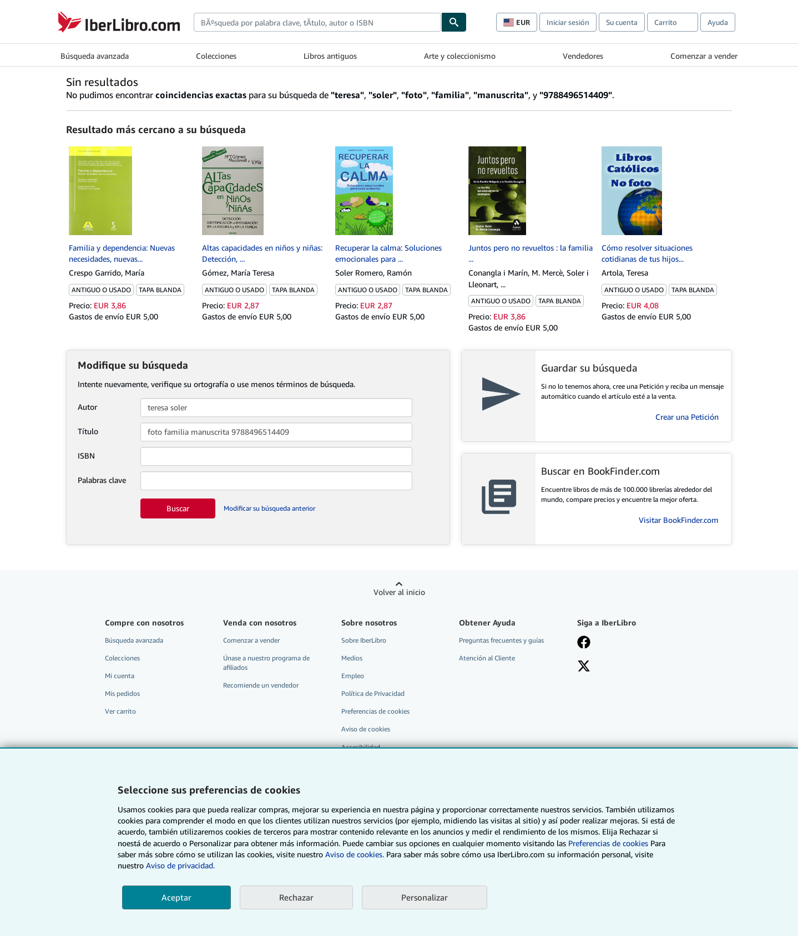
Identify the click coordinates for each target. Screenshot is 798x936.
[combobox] (317, 22)
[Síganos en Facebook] (583, 643)
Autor (87, 406)
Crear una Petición (687, 416)
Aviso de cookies (365, 729)
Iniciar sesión (568, 22)
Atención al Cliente (487, 658)
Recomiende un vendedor (261, 685)
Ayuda (718, 22)
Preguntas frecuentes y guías (501, 640)
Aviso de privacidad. (180, 865)
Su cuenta (622, 22)
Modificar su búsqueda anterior (269, 508)
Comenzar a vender (704, 55)
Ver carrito (120, 711)
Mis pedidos (122, 693)
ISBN (86, 455)
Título (88, 431)
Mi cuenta (119, 676)
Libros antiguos (330, 55)
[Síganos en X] (583, 667)
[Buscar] (454, 22)
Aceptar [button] (176, 897)
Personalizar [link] (424, 897)
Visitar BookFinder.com (679, 520)
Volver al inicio (399, 592)
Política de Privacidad (373, 693)
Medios (351, 658)
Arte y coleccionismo (460, 55)
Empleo (352, 676)
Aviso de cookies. (354, 854)
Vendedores (583, 55)
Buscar (177, 508)
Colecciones (216, 55)
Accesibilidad (360, 747)
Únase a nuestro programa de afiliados (266, 663)
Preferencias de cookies (608, 843)
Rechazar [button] (296, 897)
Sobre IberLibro (363, 640)
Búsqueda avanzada (94, 55)
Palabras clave (102, 480)
